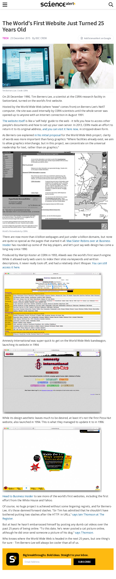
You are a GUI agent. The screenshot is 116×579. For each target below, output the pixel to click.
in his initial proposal (47, 135)
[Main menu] (5, 4)
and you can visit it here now (60, 129)
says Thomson (84, 532)
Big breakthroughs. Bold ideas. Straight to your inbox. (55, 555)
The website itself (13, 121)
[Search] (111, 4)
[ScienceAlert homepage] (58, 4)
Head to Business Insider (17, 496)
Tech (5, 38)
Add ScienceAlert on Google (96, 38)
